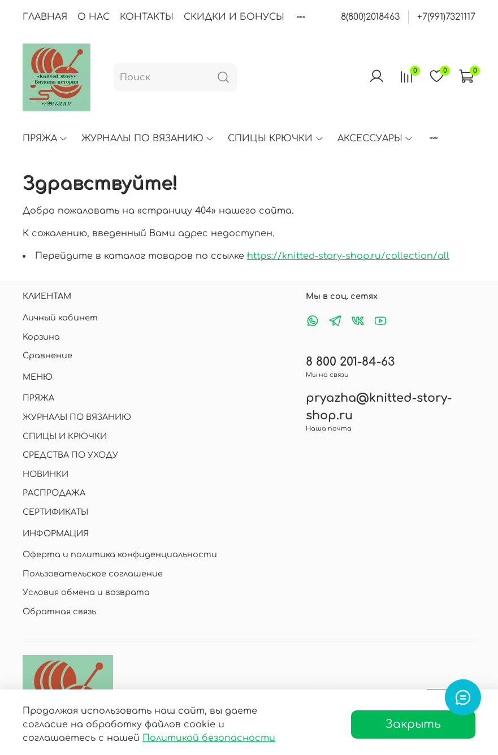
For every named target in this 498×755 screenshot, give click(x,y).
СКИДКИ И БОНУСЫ (234, 17)
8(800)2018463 (370, 17)
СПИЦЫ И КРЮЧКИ (65, 436)
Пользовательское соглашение (93, 573)
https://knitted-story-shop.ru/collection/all (348, 256)
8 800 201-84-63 (350, 361)
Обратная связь (59, 611)
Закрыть (413, 724)
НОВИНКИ (45, 474)
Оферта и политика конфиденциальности (120, 554)
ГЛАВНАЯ (45, 17)
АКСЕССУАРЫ (375, 138)
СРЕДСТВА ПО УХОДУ (70, 454)
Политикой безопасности (208, 738)
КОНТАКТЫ (147, 17)
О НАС (93, 17)
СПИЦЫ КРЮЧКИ (275, 138)
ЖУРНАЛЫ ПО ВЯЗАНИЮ (147, 138)
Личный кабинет (60, 317)
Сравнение (47, 355)
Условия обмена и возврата (86, 592)
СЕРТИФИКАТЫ (55, 512)
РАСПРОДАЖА (54, 492)
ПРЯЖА (45, 138)
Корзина (41, 336)
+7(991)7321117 (446, 17)
